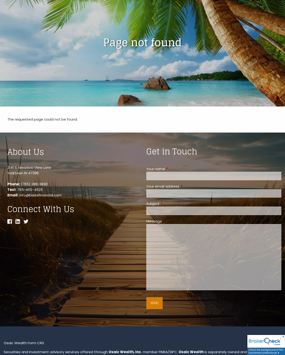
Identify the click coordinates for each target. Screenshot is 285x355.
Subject (170, 203)
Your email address (180, 186)
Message (171, 221)
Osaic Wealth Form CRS (24, 342)
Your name (173, 168)
